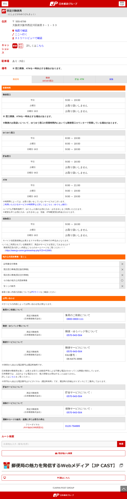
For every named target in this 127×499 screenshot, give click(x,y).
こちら (40, 45)
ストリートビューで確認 (28, 38)
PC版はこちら (63, 478)
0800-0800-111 (75, 319)
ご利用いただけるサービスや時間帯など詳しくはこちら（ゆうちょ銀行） (35, 204)
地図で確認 (21, 30)
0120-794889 (72, 426)
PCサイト (35, 292)
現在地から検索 (65, 453)
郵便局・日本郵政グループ (63, 4)
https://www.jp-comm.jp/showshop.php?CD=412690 (28, 250)
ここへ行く (21, 34)
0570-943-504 (74, 335)
